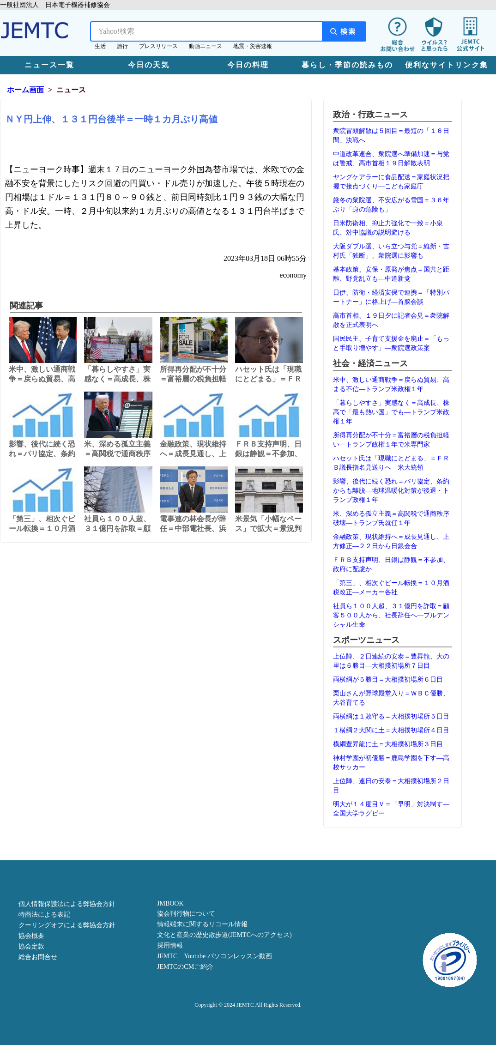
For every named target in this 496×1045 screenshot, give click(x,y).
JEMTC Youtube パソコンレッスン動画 (214, 956)
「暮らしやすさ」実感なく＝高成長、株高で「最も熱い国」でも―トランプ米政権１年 (391, 412)
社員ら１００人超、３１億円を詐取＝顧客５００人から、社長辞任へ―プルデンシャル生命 (391, 615)
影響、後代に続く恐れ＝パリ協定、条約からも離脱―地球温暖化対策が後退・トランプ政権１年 (391, 490)
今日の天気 (148, 65)
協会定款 (31, 946)
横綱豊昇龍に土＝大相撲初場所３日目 (388, 744)
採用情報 (170, 945)
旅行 (122, 46)
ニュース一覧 (49, 65)
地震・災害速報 (252, 46)
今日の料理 (248, 65)
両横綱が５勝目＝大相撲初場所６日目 (388, 679)
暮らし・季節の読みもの (347, 65)
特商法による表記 (44, 914)
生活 (100, 46)
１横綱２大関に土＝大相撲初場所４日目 (391, 730)
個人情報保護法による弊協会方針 (66, 903)
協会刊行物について (186, 913)
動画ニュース (205, 46)
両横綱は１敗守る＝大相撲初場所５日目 (391, 716)
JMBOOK (170, 903)
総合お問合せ (37, 957)
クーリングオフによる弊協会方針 (66, 925)
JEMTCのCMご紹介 (185, 966)
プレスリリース (158, 46)
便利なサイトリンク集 (446, 65)
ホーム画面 (25, 90)
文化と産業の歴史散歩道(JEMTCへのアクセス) (224, 934)
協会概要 (31, 935)
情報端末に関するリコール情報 (202, 924)
